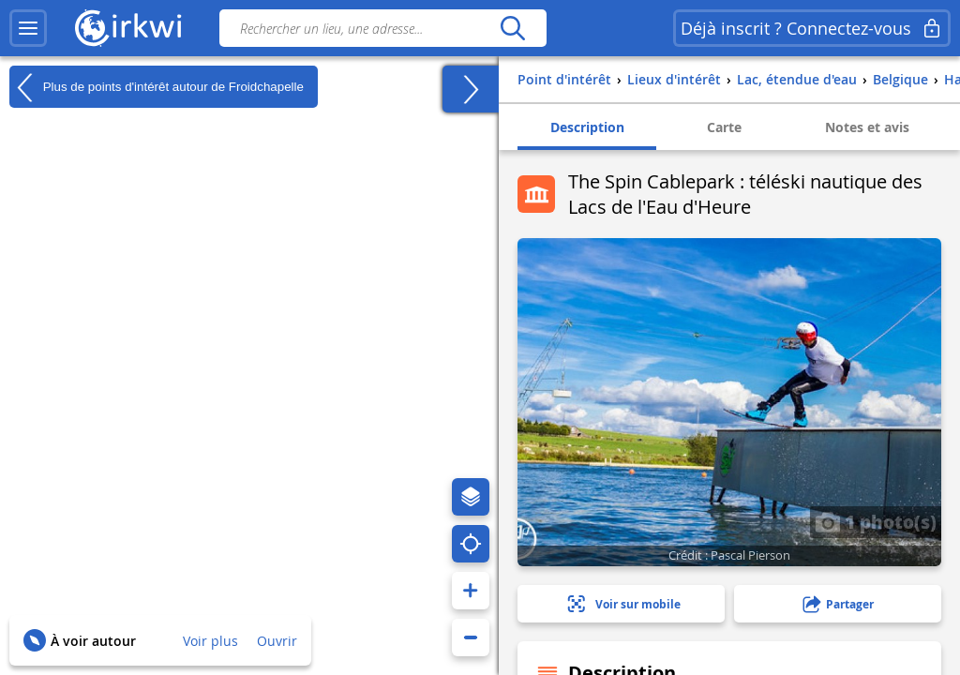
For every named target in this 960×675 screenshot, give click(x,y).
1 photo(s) (876, 521)
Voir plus (210, 641)
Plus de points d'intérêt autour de (156, 87)
